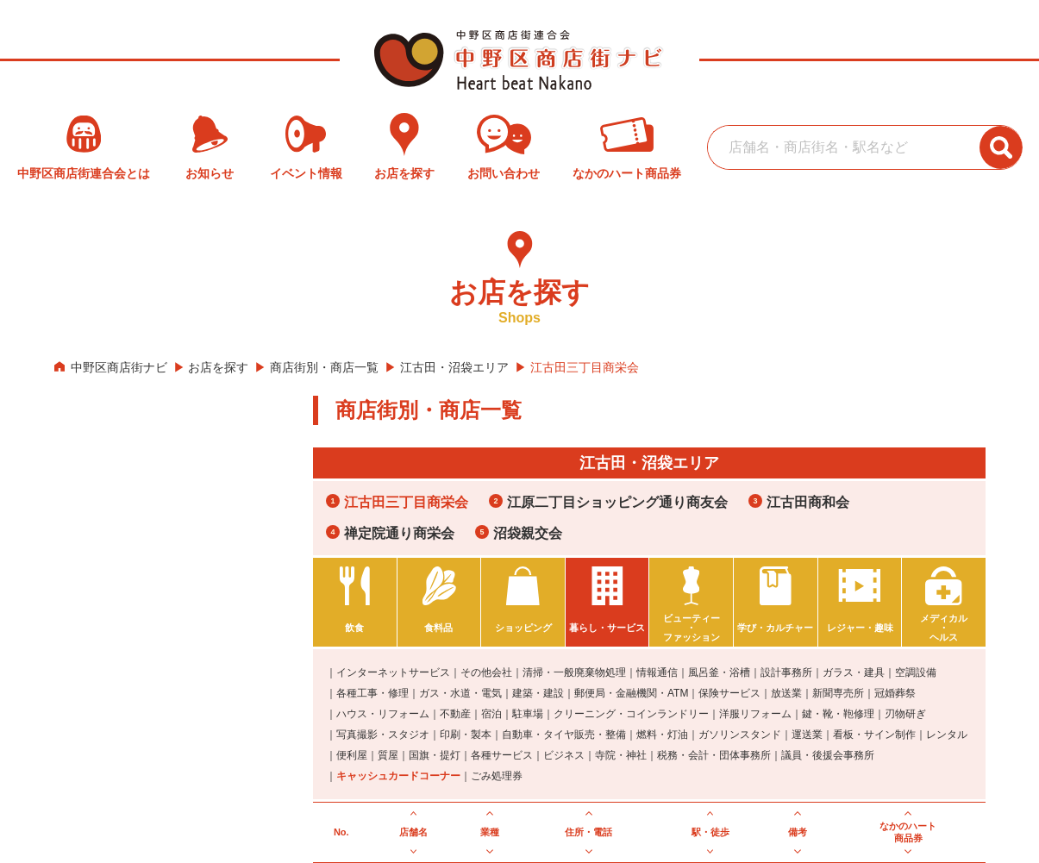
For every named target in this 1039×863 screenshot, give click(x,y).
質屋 (388, 755)
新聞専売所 (838, 693)
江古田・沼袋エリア (454, 367)
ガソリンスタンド (739, 735)
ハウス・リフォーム (382, 714)
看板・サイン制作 (874, 735)
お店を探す (218, 367)
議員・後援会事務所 (827, 755)
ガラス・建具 (854, 672)
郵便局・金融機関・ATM (631, 693)
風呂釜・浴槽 (719, 672)
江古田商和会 (808, 502)
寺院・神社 (621, 755)
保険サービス (729, 693)
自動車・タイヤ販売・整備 (564, 735)
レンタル (946, 735)
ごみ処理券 (497, 776)
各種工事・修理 (372, 693)
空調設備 (915, 672)
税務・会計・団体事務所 (714, 755)
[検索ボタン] (1001, 147)
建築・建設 (538, 693)
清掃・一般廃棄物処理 (574, 672)
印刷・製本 (465, 735)
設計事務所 (786, 672)
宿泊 (491, 714)
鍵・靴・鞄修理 (838, 714)
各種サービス (502, 755)
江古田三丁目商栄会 (406, 502)
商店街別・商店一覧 (324, 367)
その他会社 (486, 672)
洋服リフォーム (755, 714)
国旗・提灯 (434, 755)
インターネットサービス (393, 672)
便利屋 (351, 755)
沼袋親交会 (527, 533)
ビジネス (564, 755)
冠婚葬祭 (895, 693)
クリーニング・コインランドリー (631, 714)
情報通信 (657, 672)
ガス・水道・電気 (460, 693)
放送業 (786, 693)
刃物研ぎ (905, 714)
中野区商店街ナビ (119, 367)
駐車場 (527, 714)
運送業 (807, 735)
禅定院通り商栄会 (399, 533)
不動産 (455, 714)
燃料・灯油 (662, 735)
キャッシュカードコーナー (398, 776)
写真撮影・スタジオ (382, 735)
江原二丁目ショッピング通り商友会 (617, 502)
